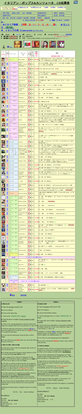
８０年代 (52, 7)
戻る (10, 47)
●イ (24, 13)
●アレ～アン (16, 13)
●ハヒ (56, 15)
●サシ (56, 13)
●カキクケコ (42, 13)
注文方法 (66, 34)
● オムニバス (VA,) (33, 20)
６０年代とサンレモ (36, 7)
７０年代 (45, 7)
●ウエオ (29, 13)
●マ (4, 18)
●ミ (7, 18)
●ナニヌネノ (42, 15)
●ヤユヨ (32, 18)
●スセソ (61, 13)
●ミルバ (19, 18)
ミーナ (13, 257)
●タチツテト (7, 15)
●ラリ (40, 18)
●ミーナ (12, 18)
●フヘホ (61, 15)
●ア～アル (6, 13)
